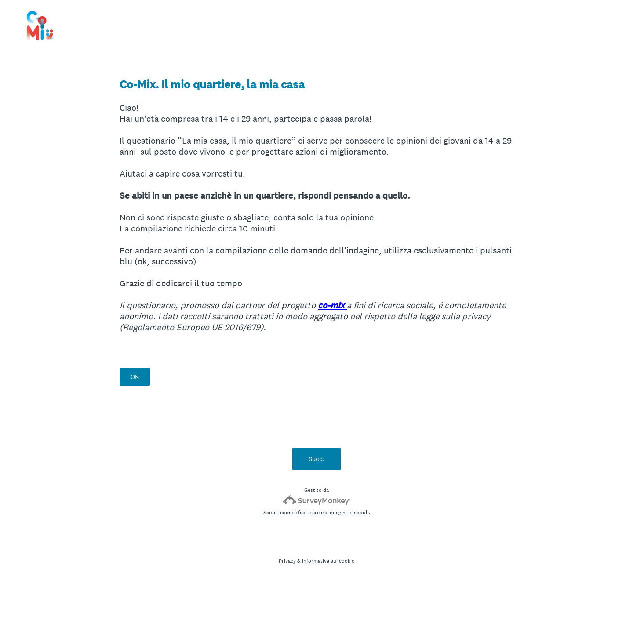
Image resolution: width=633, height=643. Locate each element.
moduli (360, 512)
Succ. (316, 459)
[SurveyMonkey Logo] (316, 500)
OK (135, 376)
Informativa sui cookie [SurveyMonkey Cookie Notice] (328, 560)
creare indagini (329, 512)
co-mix (332, 305)
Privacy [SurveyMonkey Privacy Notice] (287, 560)
